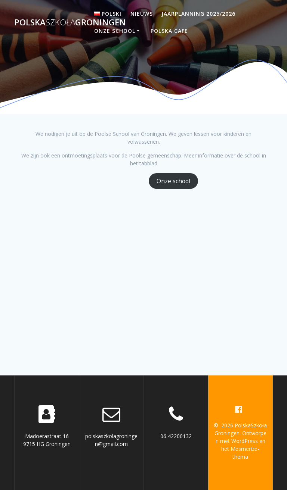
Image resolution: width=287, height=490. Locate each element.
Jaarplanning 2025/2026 (198, 13)
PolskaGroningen (70, 22)
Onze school (114, 30)
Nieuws (141, 13)
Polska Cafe (169, 30)
